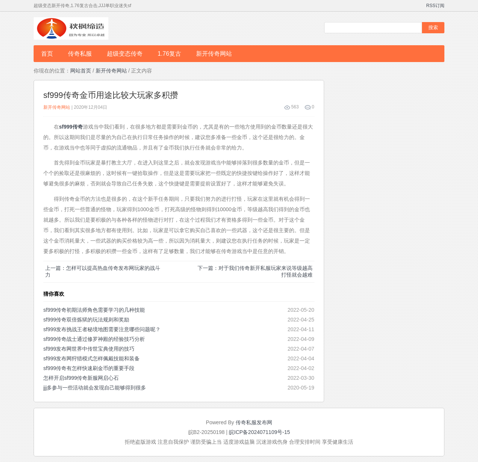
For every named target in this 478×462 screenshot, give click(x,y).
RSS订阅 (435, 5)
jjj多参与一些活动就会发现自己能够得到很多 (94, 388)
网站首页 (80, 71)
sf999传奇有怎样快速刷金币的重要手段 (88, 368)
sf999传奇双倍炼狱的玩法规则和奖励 (86, 320)
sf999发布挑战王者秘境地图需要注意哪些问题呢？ (102, 329)
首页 (47, 53)
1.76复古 (169, 53)
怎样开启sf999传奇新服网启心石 (81, 378)
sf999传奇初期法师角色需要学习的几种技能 (94, 310)
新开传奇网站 (214, 53)
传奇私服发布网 (254, 422)
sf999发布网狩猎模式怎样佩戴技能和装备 (91, 358)
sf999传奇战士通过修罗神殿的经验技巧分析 (94, 339)
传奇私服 (80, 53)
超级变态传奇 (125, 53)
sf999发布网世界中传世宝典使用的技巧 (88, 349)
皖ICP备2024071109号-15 (259, 432)
